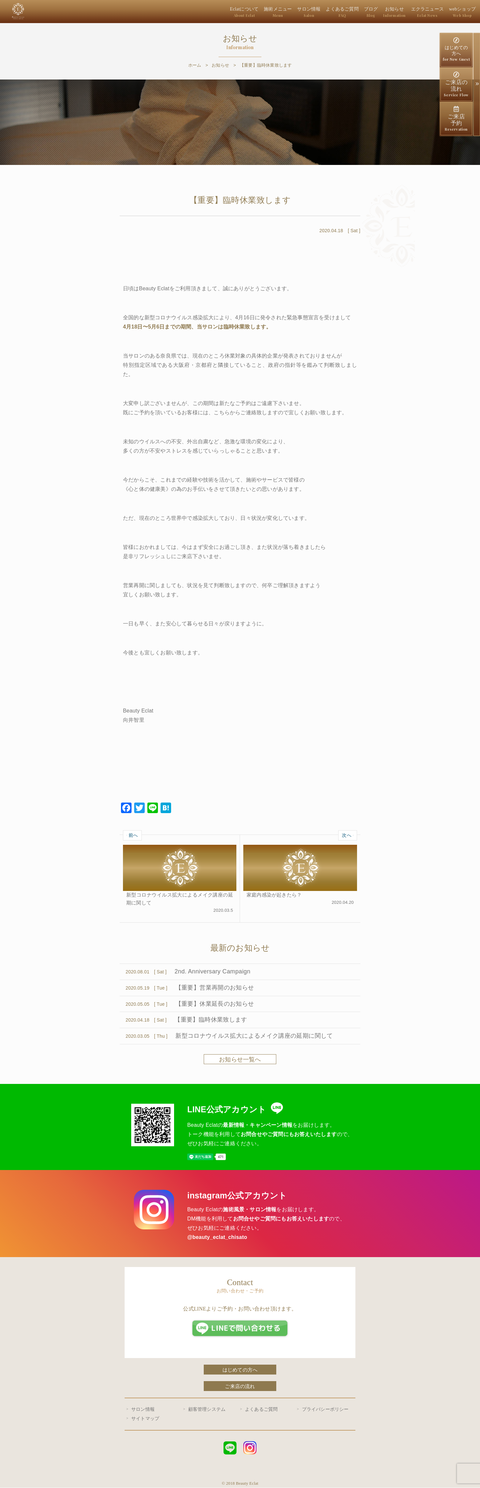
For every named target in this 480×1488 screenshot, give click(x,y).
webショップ (463, 12)
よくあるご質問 (348, 12)
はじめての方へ (456, 49)
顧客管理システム (207, 1409)
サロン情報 (317, 12)
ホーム (194, 65)
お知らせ (398, 12)
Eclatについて (256, 12)
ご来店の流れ (456, 84)
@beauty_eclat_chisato (217, 1237)
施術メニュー (288, 12)
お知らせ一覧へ (240, 1060)
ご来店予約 (456, 119)
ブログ (375, 12)
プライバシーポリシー (325, 1409)
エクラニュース (430, 12)
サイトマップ (145, 1418)
